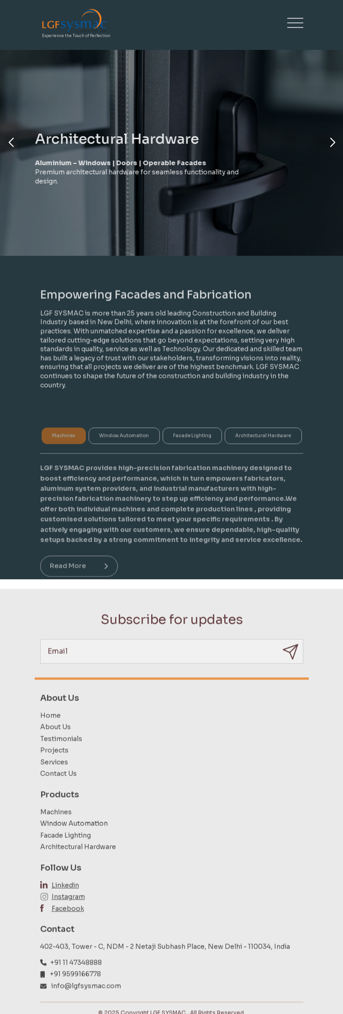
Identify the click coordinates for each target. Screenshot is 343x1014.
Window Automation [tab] (124, 451)
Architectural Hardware (78, 864)
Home (50, 732)
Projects (54, 767)
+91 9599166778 (75, 991)
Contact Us (58, 791)
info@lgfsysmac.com (86, 1003)
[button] (11, 143)
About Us (55, 744)
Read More (79, 581)
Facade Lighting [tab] (192, 451)
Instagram (68, 914)
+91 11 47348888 (76, 980)
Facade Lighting (65, 852)
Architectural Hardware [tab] (263, 451)
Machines (56, 829)
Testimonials (61, 756)
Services (54, 779)
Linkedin (65, 902)
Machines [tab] (63, 451)
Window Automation (74, 840)
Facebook (68, 926)
